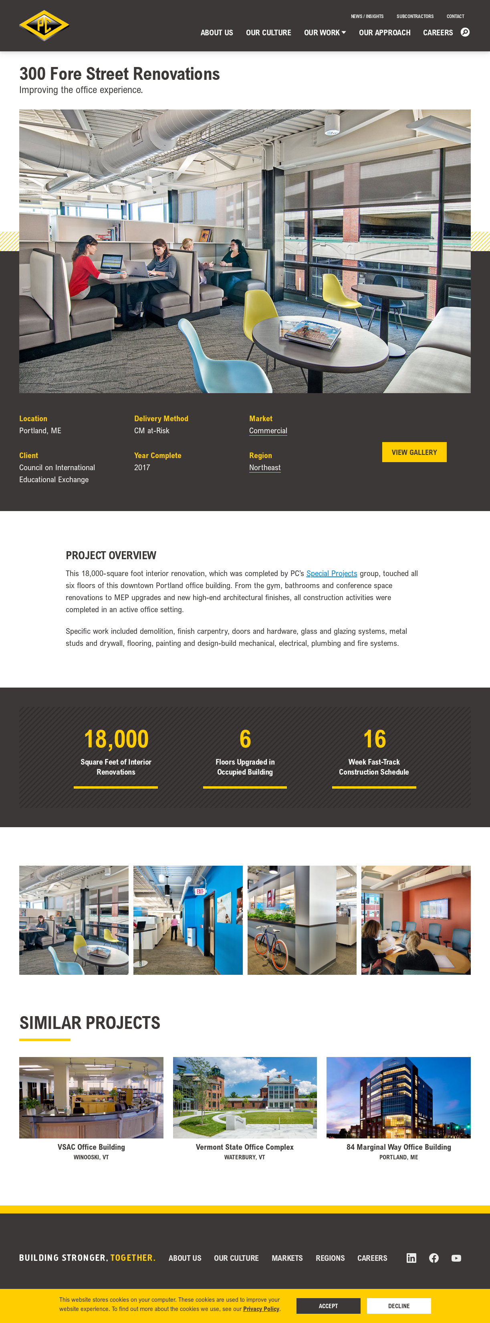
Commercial (268, 430)
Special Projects (332, 573)
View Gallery (414, 452)
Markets (287, 1258)
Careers (438, 32)
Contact (455, 16)
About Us (217, 32)
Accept (328, 1305)
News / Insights (367, 16)
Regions (330, 1258)
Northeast (265, 467)
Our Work (325, 32)
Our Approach (384, 32)
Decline (399, 1305)
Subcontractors (415, 16)
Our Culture (268, 32)
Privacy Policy (261, 1309)
